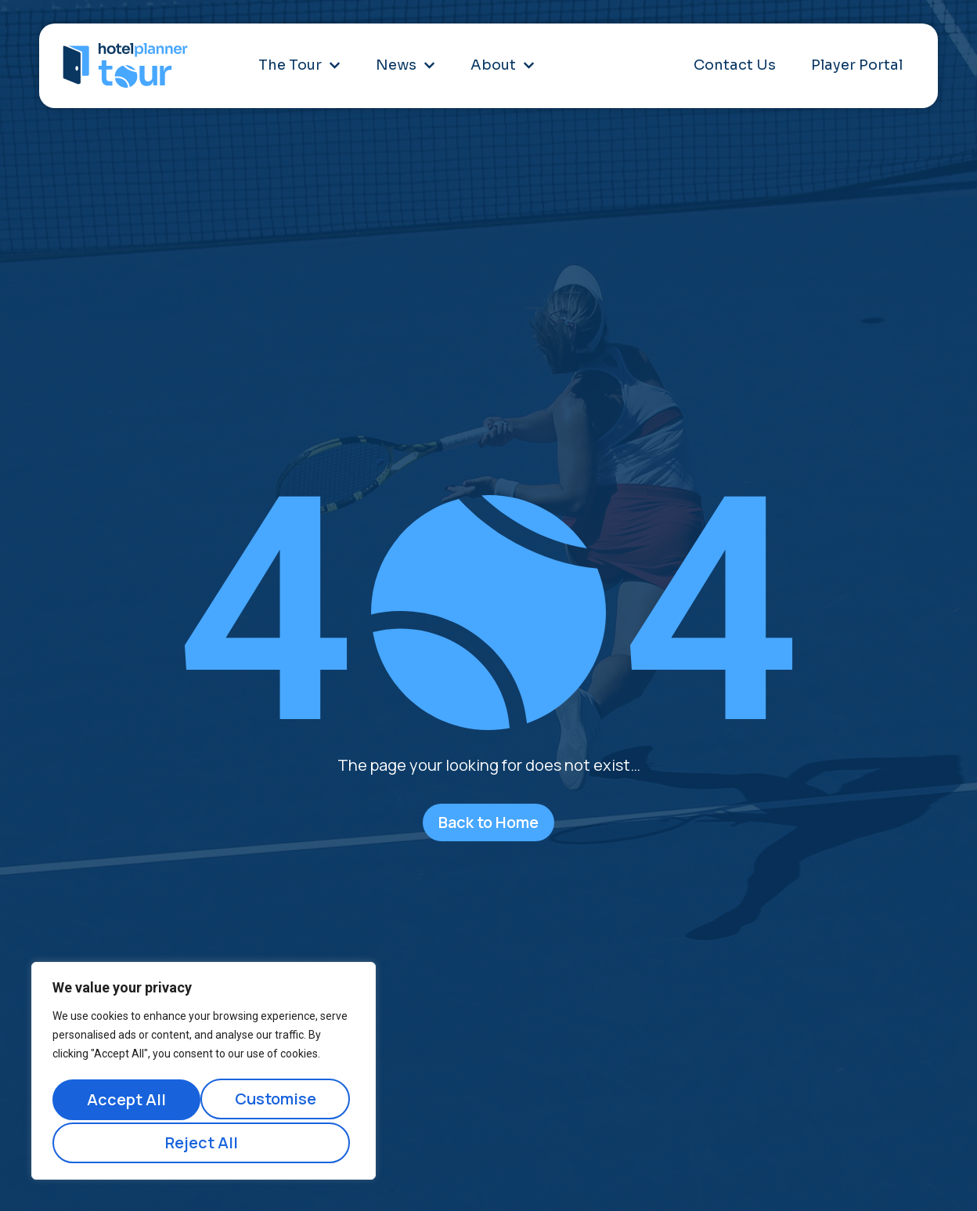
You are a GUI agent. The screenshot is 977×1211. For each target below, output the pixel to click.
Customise (127, 1101)
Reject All (278, 1101)
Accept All (203, 1142)
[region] (203, 1074)
